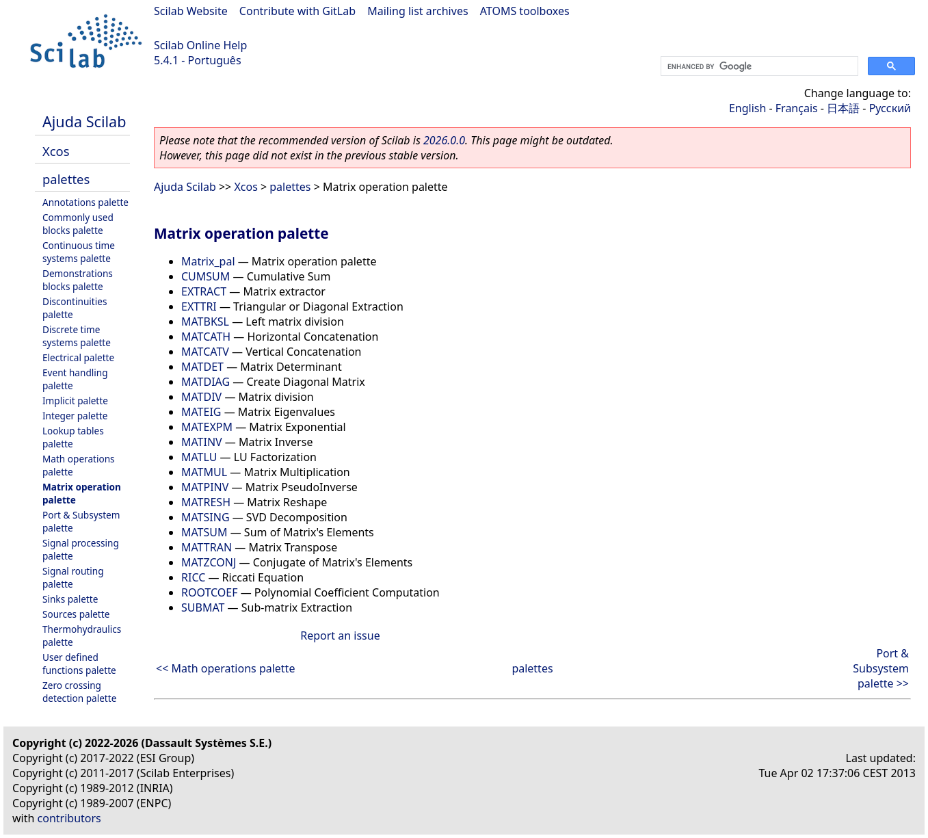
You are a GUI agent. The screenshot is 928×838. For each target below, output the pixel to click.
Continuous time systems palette (78, 252)
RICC (193, 577)
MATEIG (201, 411)
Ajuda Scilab (84, 121)
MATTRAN (206, 547)
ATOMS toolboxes (525, 10)
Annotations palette (85, 202)
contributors (69, 818)
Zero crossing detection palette (79, 692)
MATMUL (204, 472)
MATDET (202, 366)
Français (796, 108)
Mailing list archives (417, 10)
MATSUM (204, 532)
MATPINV (204, 487)
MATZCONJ (208, 562)
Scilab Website (191, 10)
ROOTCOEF (209, 592)
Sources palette (75, 613)
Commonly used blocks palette (78, 224)
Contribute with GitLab (297, 10)
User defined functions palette (79, 664)
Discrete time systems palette (76, 336)
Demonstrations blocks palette (77, 280)
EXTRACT (203, 291)
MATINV (201, 441)
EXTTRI (199, 306)
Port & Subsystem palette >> (881, 668)
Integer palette (74, 415)
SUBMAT (202, 607)
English (747, 108)
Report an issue (340, 635)
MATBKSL (205, 321)
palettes (66, 178)
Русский (890, 108)
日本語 (843, 108)
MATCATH (205, 336)
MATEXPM (207, 426)
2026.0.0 (444, 140)
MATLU (199, 456)
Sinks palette (70, 598)
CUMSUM (205, 276)
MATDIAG (205, 381)
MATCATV (205, 351)
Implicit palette (75, 400)
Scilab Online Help (200, 45)
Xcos (56, 150)
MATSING (205, 517)
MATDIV (201, 396)
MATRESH (205, 502)
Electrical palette (78, 357)
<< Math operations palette (225, 668)
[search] (758, 66)
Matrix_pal (208, 261)
